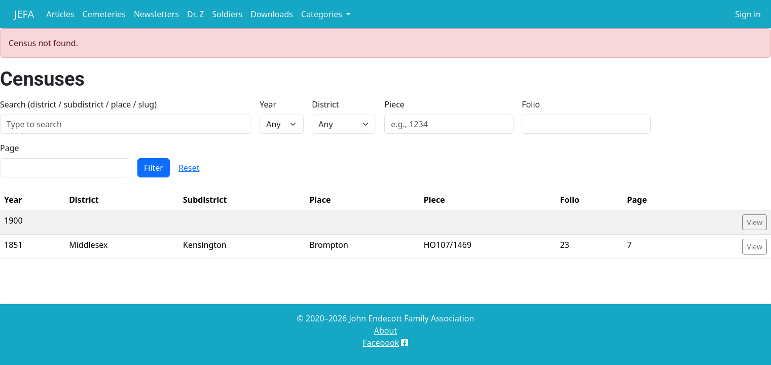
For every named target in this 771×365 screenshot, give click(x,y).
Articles (60, 14)
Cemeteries (104, 14)
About (385, 330)
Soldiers (227, 14)
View (754, 222)
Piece (394, 104)
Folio (531, 104)
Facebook (381, 342)
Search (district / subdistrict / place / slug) (78, 104)
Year (268, 104)
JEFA (24, 14)
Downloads (271, 14)
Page (9, 148)
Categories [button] (322, 14)
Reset (188, 167)
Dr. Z (195, 14)
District (325, 104)
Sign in (748, 14)
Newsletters (156, 14)
